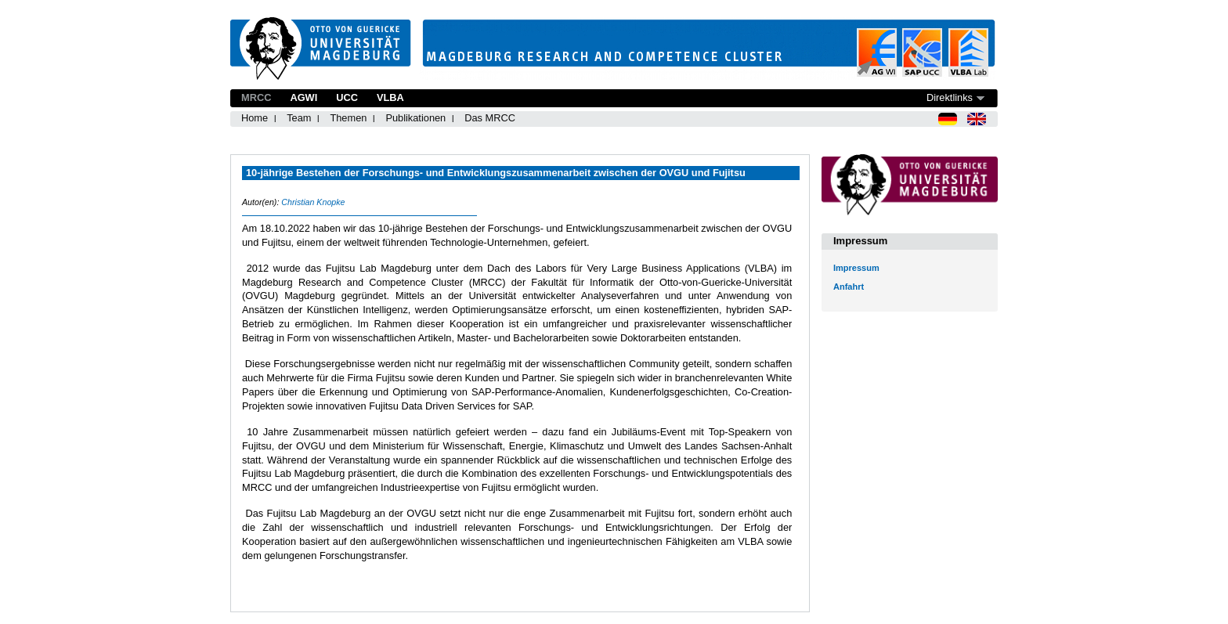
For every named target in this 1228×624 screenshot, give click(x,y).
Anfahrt (848, 286)
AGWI (303, 97)
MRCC (256, 97)
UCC (347, 97)
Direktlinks (949, 97)
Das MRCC (489, 118)
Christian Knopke (313, 202)
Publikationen (415, 118)
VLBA (390, 97)
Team (299, 118)
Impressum (856, 267)
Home (254, 118)
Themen (348, 118)
